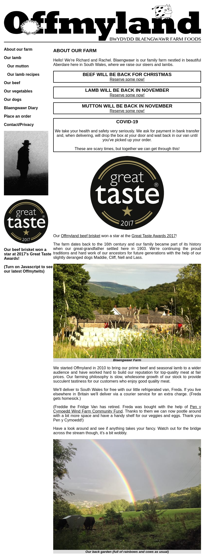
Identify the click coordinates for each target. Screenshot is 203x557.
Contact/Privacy (19, 125)
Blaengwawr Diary (21, 108)
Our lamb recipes (23, 74)
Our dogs (12, 99)
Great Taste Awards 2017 (154, 236)
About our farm (18, 49)
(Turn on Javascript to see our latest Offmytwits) (28, 269)
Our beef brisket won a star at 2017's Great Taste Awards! (27, 254)
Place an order (17, 116)
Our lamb (12, 58)
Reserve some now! (127, 79)
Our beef (12, 83)
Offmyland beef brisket (80, 236)
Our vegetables (18, 91)
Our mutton (18, 66)
